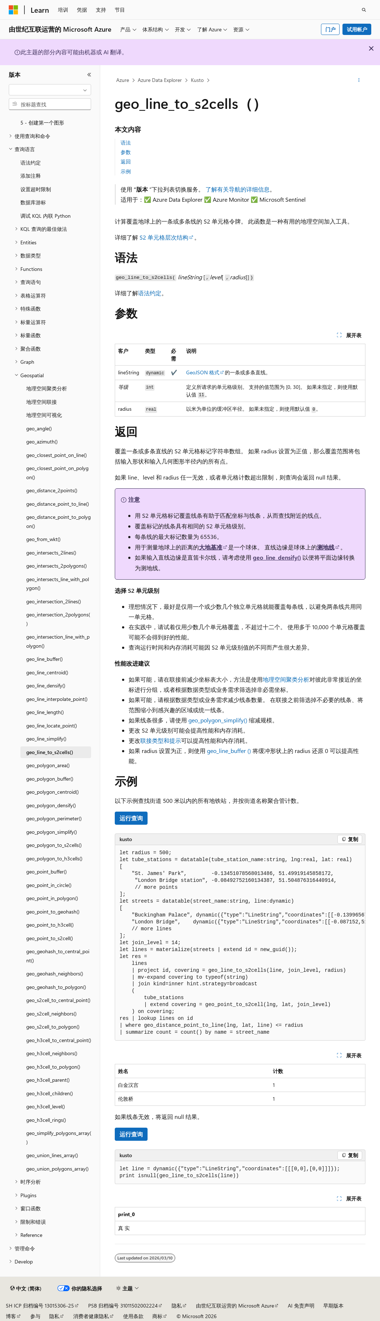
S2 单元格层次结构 (164, 237)
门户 (330, 29)
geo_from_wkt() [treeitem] (43, 539)
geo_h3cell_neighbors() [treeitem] (51, 1053)
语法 (126, 142)
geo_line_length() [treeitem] (45, 712)
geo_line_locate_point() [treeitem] (51, 725)
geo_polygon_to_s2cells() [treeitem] (54, 844)
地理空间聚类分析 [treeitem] (46, 388)
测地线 (325, 547)
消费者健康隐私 (91, 1316)
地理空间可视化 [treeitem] (44, 414)
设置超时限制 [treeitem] (35, 189)
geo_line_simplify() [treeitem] (46, 738)
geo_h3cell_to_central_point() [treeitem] (58, 1040)
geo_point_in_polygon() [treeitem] (52, 898)
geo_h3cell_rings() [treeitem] (46, 1119)
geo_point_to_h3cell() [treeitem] (50, 924)
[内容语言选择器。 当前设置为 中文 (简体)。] (26, 1288)
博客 (11, 1316)
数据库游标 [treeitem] (33, 202)
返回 (126, 161)
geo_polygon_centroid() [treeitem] (52, 791)
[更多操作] (359, 80)
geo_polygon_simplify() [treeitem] (51, 831)
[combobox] (50, 90)
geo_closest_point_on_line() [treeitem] (56, 454)
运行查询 (131, 818)
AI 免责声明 (301, 1305)
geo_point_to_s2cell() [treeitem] (49, 938)
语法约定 (149, 293)
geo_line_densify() (277, 557)
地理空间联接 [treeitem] (41, 401)
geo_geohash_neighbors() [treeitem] (54, 973)
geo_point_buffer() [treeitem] (46, 871)
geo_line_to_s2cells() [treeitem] (49, 752)
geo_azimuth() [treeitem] (42, 441)
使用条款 (133, 1316)
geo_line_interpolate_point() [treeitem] (56, 698)
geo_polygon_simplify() (217, 720)
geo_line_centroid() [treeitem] (47, 672)
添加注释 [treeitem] (30, 175)
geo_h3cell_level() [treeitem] (45, 1106)
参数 (126, 152)
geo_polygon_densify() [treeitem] (51, 805)
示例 (126, 171)
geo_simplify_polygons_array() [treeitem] (58, 1137)
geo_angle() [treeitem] (39, 428)
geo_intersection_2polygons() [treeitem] (58, 619)
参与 (35, 1316)
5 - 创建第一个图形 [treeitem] (42, 122)
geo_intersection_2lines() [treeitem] (53, 601)
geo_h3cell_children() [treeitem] (49, 1093)
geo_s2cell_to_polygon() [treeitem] (52, 1026)
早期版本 (333, 1305)
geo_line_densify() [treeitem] (45, 685)
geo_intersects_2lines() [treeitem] (51, 552)
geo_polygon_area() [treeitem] (48, 765)
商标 (157, 1316)
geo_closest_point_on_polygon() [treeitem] (57, 473)
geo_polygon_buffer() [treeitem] (49, 778)
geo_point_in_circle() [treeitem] (48, 885)
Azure (122, 79)
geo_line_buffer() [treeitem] (44, 658)
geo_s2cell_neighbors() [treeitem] (51, 1013)
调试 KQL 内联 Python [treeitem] (45, 215)
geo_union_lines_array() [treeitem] (52, 1155)
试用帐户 (357, 29)
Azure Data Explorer (160, 79)
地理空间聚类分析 (286, 679)
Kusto (197, 79)
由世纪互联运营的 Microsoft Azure (235, 1305)
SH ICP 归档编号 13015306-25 (40, 1305)
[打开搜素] (364, 9)
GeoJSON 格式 (202, 372)
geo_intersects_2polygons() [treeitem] (56, 565)
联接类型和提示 (160, 740)
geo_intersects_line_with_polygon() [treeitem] (57, 584)
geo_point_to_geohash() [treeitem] (52, 911)
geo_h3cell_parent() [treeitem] (48, 1079)
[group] (240, 943)
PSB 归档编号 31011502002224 (123, 1305)
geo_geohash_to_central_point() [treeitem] (57, 956)
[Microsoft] (13, 10)
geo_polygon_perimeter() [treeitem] (54, 818)
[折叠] (89, 74)
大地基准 (210, 547)
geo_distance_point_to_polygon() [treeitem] (58, 521)
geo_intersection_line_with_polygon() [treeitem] (58, 641)
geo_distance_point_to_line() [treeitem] (57, 503)
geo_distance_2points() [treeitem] (51, 490)
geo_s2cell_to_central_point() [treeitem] (58, 1000)
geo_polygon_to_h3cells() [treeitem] (54, 858)
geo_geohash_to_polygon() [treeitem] (56, 986)
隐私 (177, 1305)
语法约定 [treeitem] (30, 162)
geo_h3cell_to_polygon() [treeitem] (53, 1066)
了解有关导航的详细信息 (237, 189)
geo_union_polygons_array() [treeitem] (57, 1168)
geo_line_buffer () (229, 750)
